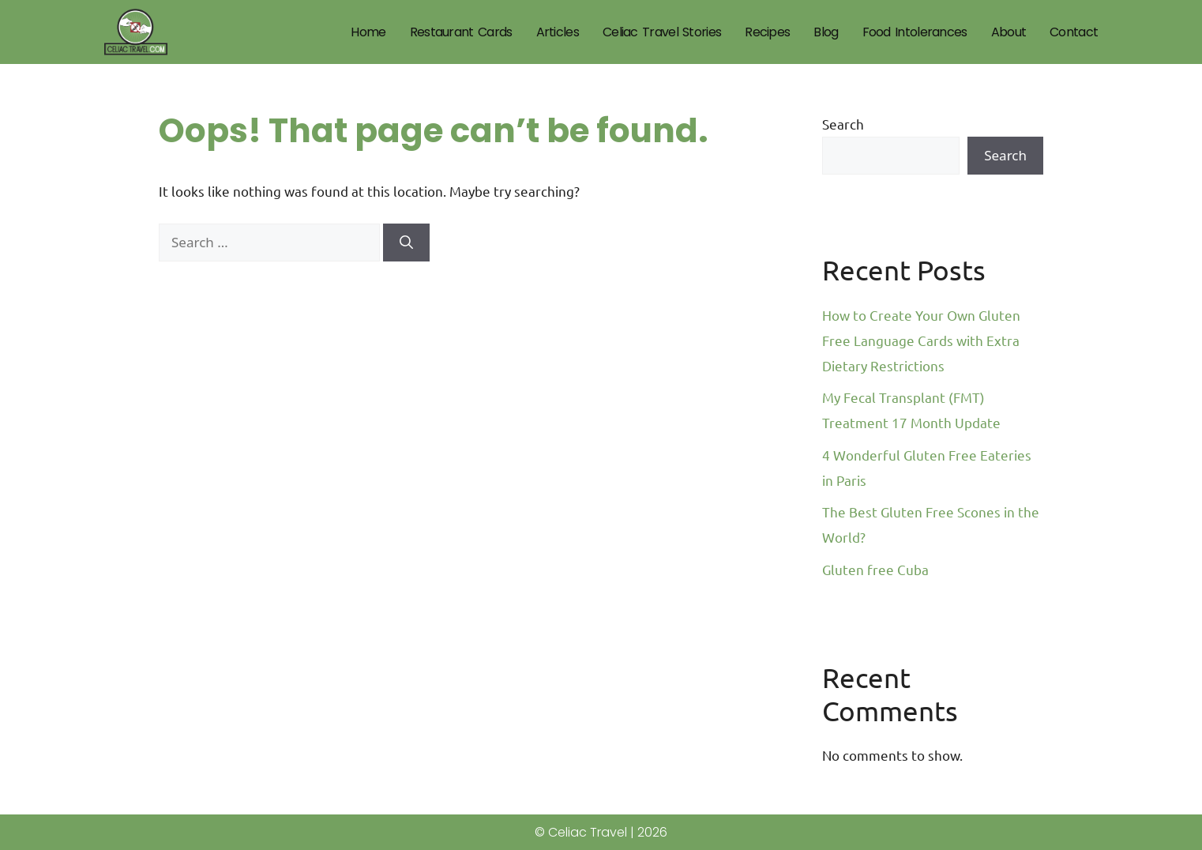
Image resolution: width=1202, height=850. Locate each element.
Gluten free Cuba (875, 569)
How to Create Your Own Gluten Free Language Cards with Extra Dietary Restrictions (921, 340)
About (1009, 32)
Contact (1074, 32)
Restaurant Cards (461, 32)
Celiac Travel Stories (662, 32)
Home (368, 32)
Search (843, 123)
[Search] (406, 242)
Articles (557, 32)
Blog (825, 32)
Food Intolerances (914, 32)
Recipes (767, 32)
